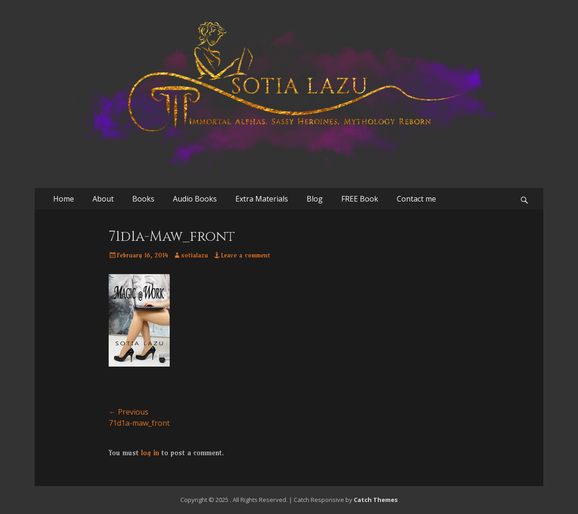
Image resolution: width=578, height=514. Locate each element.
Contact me (416, 199)
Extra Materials (261, 199)
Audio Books (195, 199)
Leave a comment (245, 255)
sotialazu (194, 255)
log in (150, 452)
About (103, 199)
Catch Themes (376, 500)
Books (143, 199)
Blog (315, 199)
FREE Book (359, 199)
